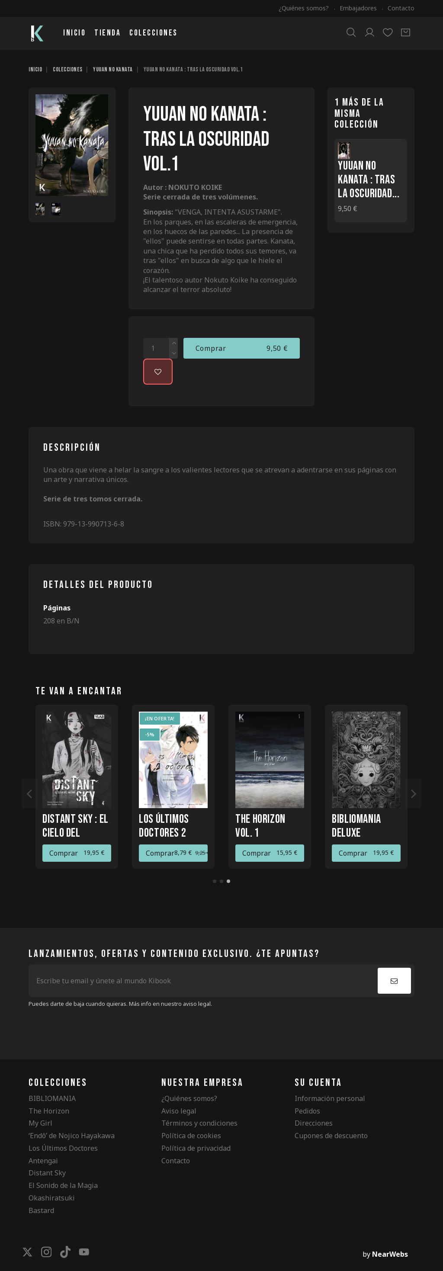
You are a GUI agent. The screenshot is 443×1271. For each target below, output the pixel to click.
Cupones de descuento (331, 1135)
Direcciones (314, 1123)
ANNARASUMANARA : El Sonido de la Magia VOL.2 (79, 833)
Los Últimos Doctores (63, 1148)
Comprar (242, 348)
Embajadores (359, 8)
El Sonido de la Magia (63, 1185)
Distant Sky (47, 1173)
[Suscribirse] (394, 981)
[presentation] (101, 1029)
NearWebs (390, 1254)
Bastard (41, 1210)
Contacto (401, 8)
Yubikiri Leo (259, 819)
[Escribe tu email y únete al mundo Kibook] (205, 981)
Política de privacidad (196, 1148)
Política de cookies (191, 1135)
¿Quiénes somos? (305, 8)
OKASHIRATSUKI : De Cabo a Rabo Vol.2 (364, 833)
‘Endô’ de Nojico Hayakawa (72, 1135)
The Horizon (49, 1111)
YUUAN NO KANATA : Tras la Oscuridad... (368, 180)
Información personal (330, 1098)
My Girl (40, 1123)
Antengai (43, 1160)
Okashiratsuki (52, 1198)
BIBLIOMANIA (52, 1098)
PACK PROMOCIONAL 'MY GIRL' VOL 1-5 (172, 833)
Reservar (160, 853)
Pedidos (307, 1111)
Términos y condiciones (199, 1123)
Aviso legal (178, 1111)
